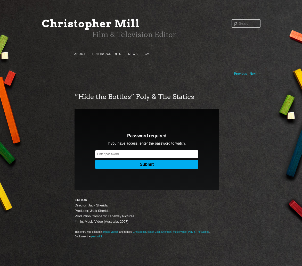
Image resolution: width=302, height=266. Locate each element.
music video (180, 231)
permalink (96, 236)
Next (255, 74)
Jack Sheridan (163, 231)
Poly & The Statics (198, 231)
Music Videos (110, 231)
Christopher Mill (91, 23)
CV (147, 53)
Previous (238, 74)
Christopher (139, 231)
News (133, 53)
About (79, 53)
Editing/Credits (106, 53)
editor (151, 231)
